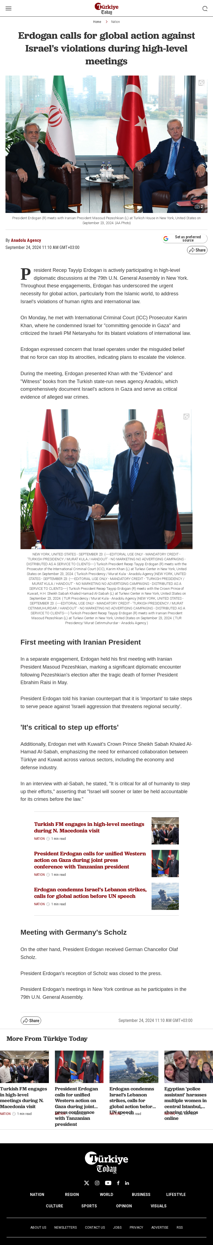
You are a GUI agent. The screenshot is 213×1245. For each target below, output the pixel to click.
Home (97, 21)
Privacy (136, 1227)
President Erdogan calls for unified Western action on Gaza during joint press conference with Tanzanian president (90, 860)
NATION (37, 1194)
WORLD (106, 1194)
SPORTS (89, 1206)
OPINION (124, 1206)
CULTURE (54, 1206)
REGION (72, 1194)
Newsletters (65, 1227)
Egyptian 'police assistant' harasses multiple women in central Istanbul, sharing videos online (185, 1103)
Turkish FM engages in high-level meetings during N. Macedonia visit (89, 827)
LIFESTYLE (176, 1194)
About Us (38, 1227)
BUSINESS (141, 1194)
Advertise (159, 1227)
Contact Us (95, 1227)
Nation (115, 21)
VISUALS (159, 1206)
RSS (180, 1227)
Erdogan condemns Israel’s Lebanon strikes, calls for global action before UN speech (90, 892)
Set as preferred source (182, 238)
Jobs (117, 1227)
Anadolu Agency (26, 240)
